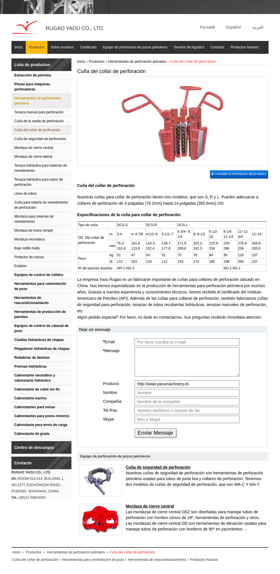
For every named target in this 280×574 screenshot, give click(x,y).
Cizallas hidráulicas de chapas (39, 340)
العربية (257, 27)
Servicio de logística (189, 47)
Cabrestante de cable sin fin (37, 389)
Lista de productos (32, 64)
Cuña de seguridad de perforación (40, 139)
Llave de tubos (25, 194)
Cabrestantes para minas (34, 407)
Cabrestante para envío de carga (40, 425)
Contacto (217, 47)
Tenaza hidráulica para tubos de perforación (38, 182)
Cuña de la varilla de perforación (39, 121)
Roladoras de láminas (32, 358)
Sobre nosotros (62, 47)
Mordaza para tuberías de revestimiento (33, 219)
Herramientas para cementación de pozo (40, 286)
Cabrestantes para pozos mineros (41, 416)
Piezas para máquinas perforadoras (32, 86)
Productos (36, 47)
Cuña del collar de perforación (37, 130)
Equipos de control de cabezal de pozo (41, 328)
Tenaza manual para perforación (38, 112)
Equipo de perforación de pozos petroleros (135, 47)
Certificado (88, 47)
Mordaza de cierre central (33, 148)
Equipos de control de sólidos (38, 275)
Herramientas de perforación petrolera (37, 100)
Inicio (19, 47)
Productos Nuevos (245, 47)
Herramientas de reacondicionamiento (31, 300)
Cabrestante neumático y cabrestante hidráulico (34, 377)
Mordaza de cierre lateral (33, 157)
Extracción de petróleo (32, 75)
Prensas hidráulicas (30, 366)
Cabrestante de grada (31, 434)
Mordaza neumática (29, 239)
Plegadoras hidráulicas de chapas (41, 349)
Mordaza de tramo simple (33, 230)
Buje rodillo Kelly (27, 248)
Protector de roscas (29, 257)
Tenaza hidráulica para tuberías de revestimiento (40, 168)
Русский (207, 27)
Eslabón (20, 266)
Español (233, 27)
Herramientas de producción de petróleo (40, 314)
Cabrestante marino (30, 398)
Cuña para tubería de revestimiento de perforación (41, 205)
